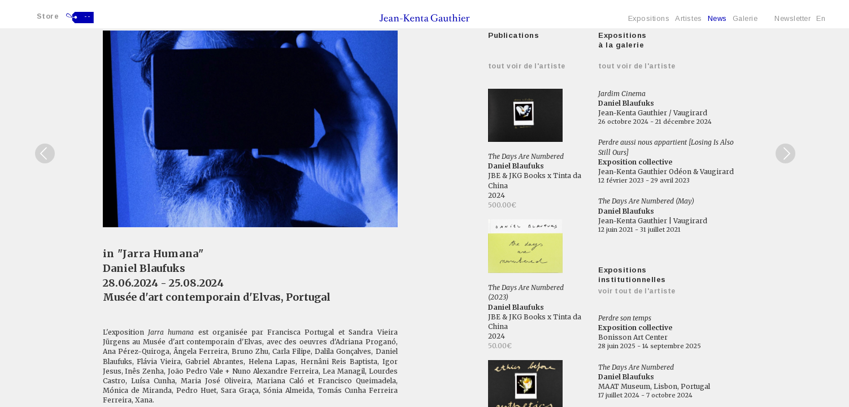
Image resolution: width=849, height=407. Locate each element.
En (820, 18)
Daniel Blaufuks (144, 268)
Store (48, 16)
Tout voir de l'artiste (526, 66)
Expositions (649, 18)
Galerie (745, 18)
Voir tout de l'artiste (637, 291)
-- (87, 16)
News (717, 18)
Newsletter (792, 18)
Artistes (688, 18)
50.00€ (500, 345)
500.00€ (502, 205)
